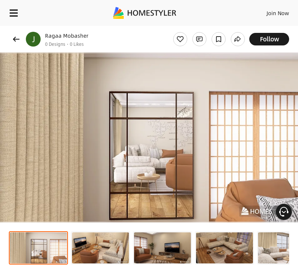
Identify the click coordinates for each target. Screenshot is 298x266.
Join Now (278, 13)
